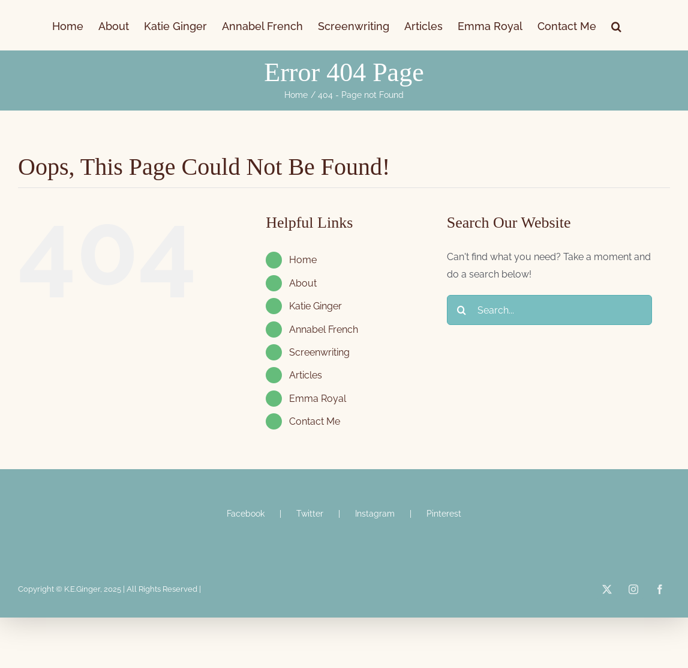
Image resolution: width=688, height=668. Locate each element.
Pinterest (443, 513)
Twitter (309, 513)
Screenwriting (319, 352)
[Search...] (549, 310)
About (303, 283)
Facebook (246, 513)
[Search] (462, 310)
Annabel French (323, 329)
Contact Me (314, 421)
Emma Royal (317, 398)
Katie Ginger (315, 306)
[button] (616, 25)
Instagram (375, 513)
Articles (305, 375)
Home (303, 260)
